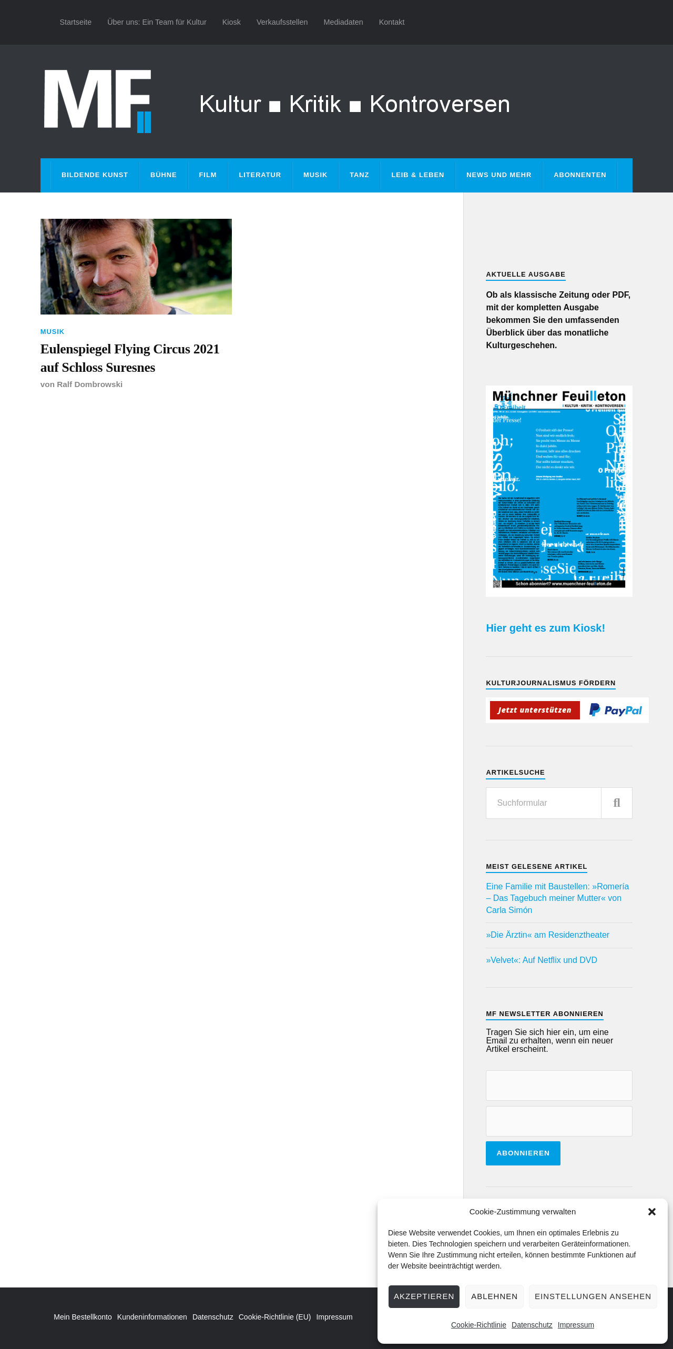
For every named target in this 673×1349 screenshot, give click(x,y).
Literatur (260, 175)
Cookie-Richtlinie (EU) (275, 1317)
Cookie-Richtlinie (478, 1325)
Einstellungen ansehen (593, 1296)
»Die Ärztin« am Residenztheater (547, 934)
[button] (652, 1211)
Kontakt (392, 22)
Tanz (359, 175)
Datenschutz (532, 1325)
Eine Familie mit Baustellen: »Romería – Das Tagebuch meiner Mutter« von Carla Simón (557, 898)
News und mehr (499, 175)
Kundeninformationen (152, 1317)
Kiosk (231, 22)
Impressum (576, 1325)
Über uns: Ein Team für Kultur (157, 22)
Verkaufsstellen (282, 22)
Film (208, 175)
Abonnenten (580, 175)
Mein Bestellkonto (83, 1317)
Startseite (75, 22)
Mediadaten (343, 22)
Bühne (163, 175)
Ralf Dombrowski (90, 384)
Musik (315, 175)
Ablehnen (494, 1296)
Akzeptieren (424, 1296)
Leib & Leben (417, 175)
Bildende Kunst (95, 175)
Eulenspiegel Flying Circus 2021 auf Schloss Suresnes (130, 357)
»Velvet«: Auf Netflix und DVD (541, 960)
